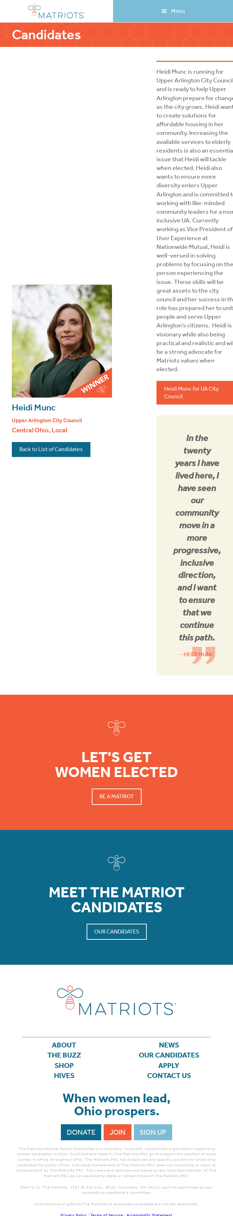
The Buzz (64, 1055)
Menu (178, 11)
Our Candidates (116, 931)
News (169, 1045)
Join (118, 1132)
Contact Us (169, 1075)
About (64, 1045)
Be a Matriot (116, 796)
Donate (81, 1132)
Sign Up (152, 1132)
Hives (64, 1075)
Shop (64, 1065)
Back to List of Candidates (51, 449)
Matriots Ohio (56, 11)
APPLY (168, 1065)
